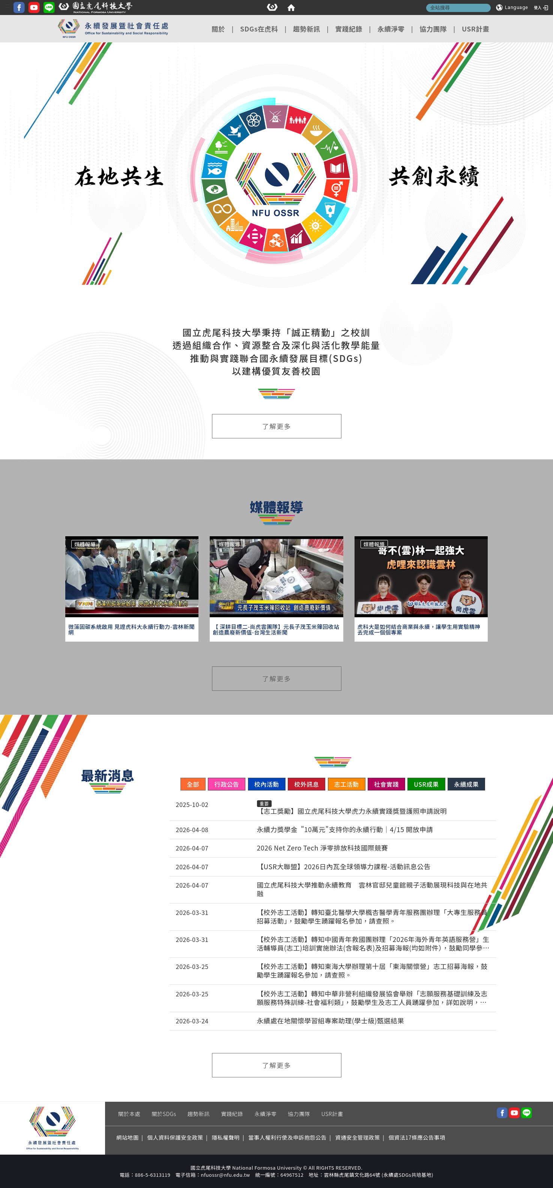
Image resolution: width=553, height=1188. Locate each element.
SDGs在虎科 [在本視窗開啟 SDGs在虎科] (259, 28)
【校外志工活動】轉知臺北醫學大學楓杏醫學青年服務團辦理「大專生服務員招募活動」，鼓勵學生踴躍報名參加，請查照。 (372, 917)
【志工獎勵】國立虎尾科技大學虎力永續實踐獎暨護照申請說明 (352, 811)
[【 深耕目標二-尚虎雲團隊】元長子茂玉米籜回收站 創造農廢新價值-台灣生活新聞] (276, 630)
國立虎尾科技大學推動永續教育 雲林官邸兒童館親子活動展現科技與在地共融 (372, 889)
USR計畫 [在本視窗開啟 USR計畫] (476, 28)
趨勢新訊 (199, 1114)
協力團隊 (299, 1114)
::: (174, 5)
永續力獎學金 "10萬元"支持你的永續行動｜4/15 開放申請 (345, 829)
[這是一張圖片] (15, 7)
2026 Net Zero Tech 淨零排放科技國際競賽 (322, 848)
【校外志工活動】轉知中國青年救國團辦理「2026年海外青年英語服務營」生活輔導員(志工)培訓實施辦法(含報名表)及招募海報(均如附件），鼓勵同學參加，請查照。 (373, 943)
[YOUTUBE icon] (200, 9)
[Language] (512, 7)
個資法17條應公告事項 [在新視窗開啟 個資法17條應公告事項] (417, 1137)
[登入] (541, 7)
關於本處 (129, 1114)
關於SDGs (164, 1114)
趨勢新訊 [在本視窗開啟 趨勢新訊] (306, 28)
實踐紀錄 (232, 1114)
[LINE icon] (215, 9)
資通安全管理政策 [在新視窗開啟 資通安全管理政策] (357, 1137)
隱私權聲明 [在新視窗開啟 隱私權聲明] (226, 1137)
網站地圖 (127, 1137)
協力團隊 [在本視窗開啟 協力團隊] (432, 28)
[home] (33, 7)
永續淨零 (265, 1114)
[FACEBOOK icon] (185, 9)
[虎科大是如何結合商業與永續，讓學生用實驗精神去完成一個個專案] (421, 630)
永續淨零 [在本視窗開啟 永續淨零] (390, 28)
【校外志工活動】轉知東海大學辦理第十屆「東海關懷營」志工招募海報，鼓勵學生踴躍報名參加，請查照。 (372, 971)
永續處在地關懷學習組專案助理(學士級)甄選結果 (330, 1021)
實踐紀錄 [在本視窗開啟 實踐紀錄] (348, 28)
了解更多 (276, 426)
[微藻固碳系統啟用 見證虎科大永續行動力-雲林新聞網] (131, 630)
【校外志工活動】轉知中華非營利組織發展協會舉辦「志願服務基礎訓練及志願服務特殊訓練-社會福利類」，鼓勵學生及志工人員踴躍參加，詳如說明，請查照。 (372, 998)
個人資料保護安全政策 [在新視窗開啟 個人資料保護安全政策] (175, 1137)
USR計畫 (332, 1114)
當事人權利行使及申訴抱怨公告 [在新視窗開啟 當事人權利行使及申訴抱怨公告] (287, 1137)
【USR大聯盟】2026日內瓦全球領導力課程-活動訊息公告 (344, 866)
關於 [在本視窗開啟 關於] (218, 28)
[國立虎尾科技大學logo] (262, 9)
